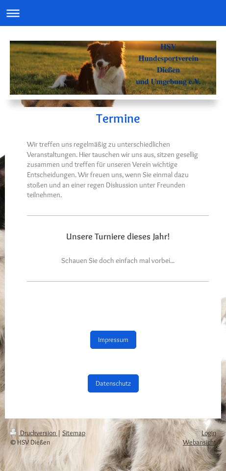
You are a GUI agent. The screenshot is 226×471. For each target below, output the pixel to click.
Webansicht (199, 442)
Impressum (113, 339)
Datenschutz (113, 383)
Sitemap (73, 433)
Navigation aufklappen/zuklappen (113, 13)
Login (208, 433)
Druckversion (33, 433)
